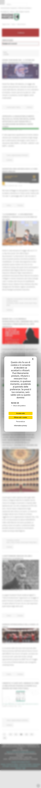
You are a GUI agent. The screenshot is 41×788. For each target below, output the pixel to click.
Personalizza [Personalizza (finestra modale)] (20, 421)
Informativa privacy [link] (20, 425)
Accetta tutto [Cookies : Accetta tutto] (20, 413)
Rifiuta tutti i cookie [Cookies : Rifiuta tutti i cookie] (20, 417)
